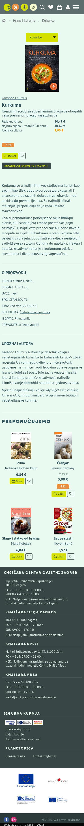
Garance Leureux (14, 97)
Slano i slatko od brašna (21, 538)
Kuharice (48, 20)
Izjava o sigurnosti (18, 729)
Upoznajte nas (15, 756)
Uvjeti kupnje (14, 734)
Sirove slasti (63, 538)
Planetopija (22, 318)
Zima (21, 463)
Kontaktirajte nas (44, 756)
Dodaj (10, 155)
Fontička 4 (12, 682)
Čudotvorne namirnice (35, 312)
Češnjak (63, 463)
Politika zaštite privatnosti (23, 739)
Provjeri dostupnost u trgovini (26, 165)
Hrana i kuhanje (24, 20)
